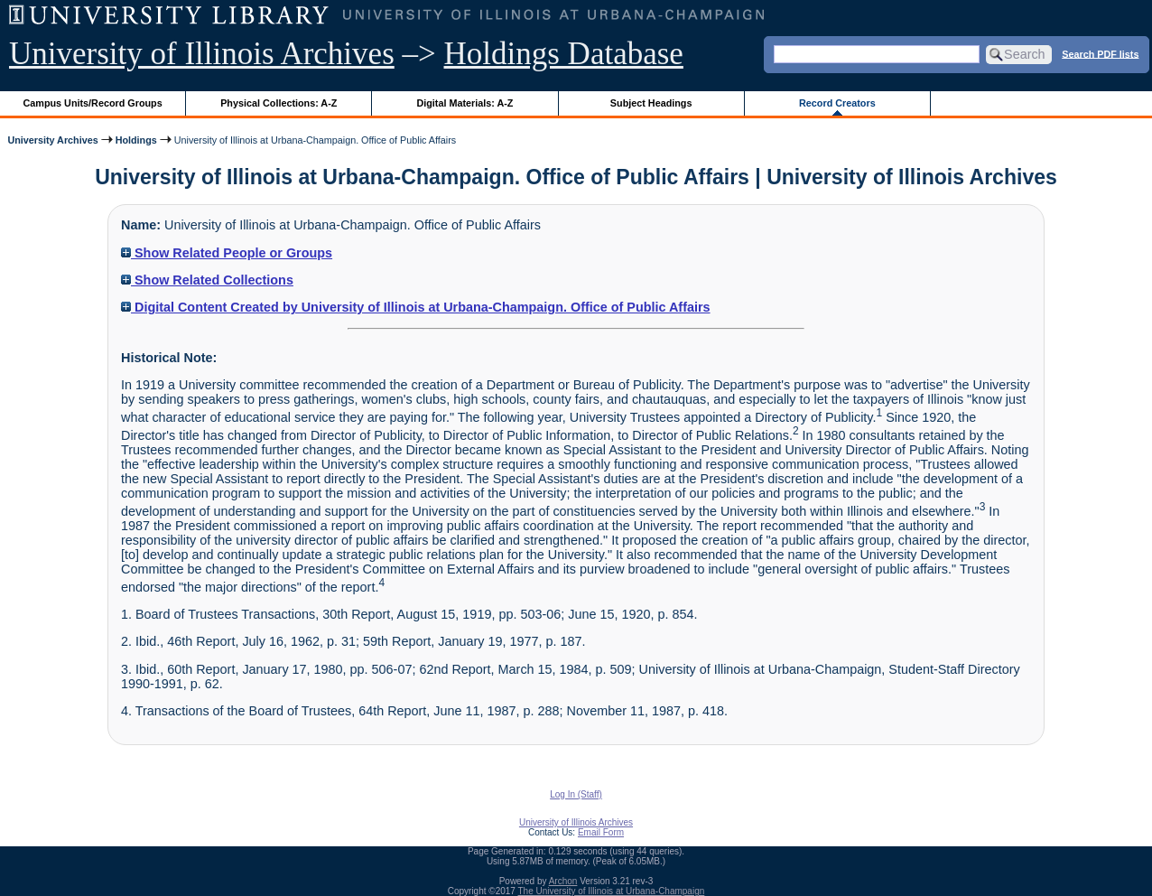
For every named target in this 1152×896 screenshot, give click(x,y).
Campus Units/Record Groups (93, 103)
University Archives (52, 140)
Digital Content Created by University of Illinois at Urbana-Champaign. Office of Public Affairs (416, 307)
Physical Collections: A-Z (278, 103)
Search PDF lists (1100, 53)
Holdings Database (563, 53)
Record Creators (837, 103)
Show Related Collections (207, 280)
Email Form (601, 832)
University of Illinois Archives (202, 53)
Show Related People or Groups (226, 253)
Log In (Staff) (576, 794)
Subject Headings (651, 103)
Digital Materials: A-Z (464, 103)
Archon (563, 881)
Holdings (136, 140)
